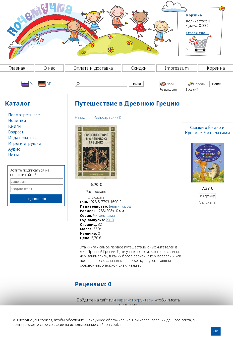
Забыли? (192, 89)
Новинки (17, 120)
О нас (49, 68)
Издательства (22, 137)
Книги (14, 126)
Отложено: (197, 32)
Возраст (16, 132)
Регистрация (168, 89)
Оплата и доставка (93, 68)
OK (215, 331)
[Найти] (101, 84)
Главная (16, 68)
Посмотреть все (24, 114)
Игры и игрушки (24, 143)
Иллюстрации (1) (107, 117)
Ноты (13, 155)
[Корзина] (206, 46)
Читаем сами (104, 215)
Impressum (177, 68)
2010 (110, 220)
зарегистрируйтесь (135, 300)
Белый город (120, 206)
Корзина (194, 15)
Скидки (139, 68)
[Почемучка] (89, 31)
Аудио (14, 149)
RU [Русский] (27, 84)
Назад (80, 117)
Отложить (96, 197)
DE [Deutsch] (44, 84)
